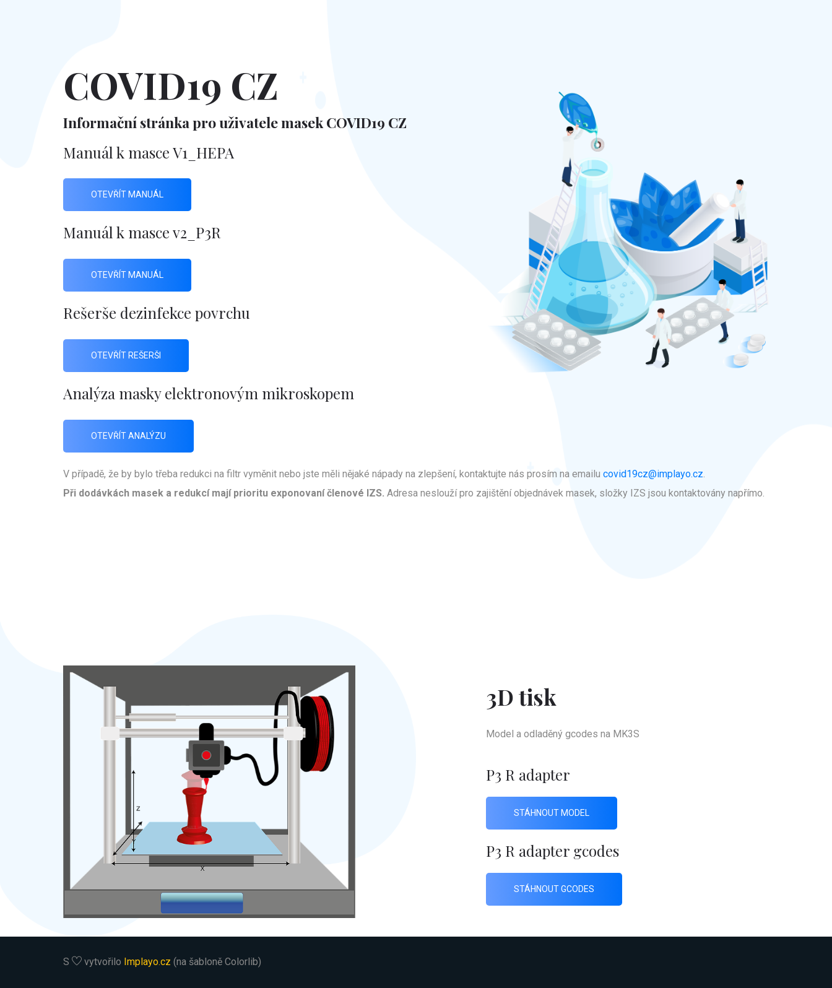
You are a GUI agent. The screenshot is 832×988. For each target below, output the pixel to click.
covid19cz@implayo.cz (653, 474)
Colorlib (241, 962)
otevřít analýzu (128, 436)
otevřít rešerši (126, 355)
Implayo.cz (147, 962)
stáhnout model (551, 813)
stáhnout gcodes (554, 889)
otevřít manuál (127, 194)
